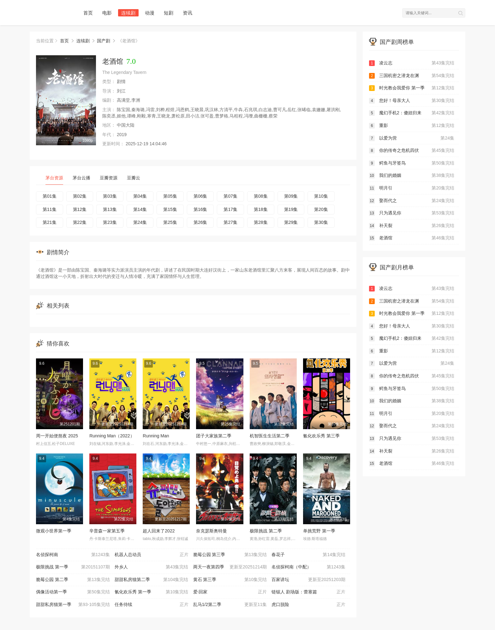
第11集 (50, 209)
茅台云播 (81, 177)
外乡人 (151, 567)
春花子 (308, 555)
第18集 (261, 209)
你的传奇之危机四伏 (411, 150)
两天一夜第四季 (230, 567)
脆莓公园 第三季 (230, 555)
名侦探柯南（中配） (308, 567)
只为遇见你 (411, 213)
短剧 (168, 12)
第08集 (261, 196)
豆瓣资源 (108, 177)
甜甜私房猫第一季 (73, 605)
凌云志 (411, 63)
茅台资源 (54, 177)
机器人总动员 (151, 555)
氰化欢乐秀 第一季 (151, 592)
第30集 (321, 222)
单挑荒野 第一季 (319, 530)
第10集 (321, 196)
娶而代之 (411, 201)
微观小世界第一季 (53, 530)
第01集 (50, 196)
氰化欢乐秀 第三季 (321, 435)
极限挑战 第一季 (73, 567)
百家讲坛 (308, 580)
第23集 (110, 222)
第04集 (140, 196)
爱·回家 (230, 592)
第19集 (291, 209)
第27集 (230, 222)
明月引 (411, 188)
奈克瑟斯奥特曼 (211, 530)
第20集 (321, 209)
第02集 (80, 196)
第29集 (291, 222)
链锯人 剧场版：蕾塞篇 (308, 592)
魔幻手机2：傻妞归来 (411, 113)
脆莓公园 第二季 (73, 580)
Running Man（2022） (111, 435)
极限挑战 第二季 (266, 530)
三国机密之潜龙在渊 (411, 76)
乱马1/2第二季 (230, 605)
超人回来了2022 (159, 530)
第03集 (110, 196)
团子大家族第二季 (213, 435)
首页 (88, 12)
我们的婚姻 (411, 175)
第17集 (230, 209)
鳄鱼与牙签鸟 (411, 163)
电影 (107, 12)
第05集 (170, 196)
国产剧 (103, 40)
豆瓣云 (133, 177)
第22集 (80, 222)
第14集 (140, 209)
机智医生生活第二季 (269, 435)
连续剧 (128, 12)
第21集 (50, 222)
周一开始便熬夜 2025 (57, 435)
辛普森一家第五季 (107, 530)
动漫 (149, 12)
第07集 (230, 196)
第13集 (110, 209)
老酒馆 (411, 238)
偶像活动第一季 (73, 592)
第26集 (200, 222)
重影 (411, 126)
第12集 (80, 209)
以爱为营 (411, 138)
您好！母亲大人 (411, 101)
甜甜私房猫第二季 (151, 580)
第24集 (140, 222)
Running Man (156, 435)
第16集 (200, 209)
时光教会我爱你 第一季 (411, 88)
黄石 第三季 (230, 580)
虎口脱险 (308, 605)
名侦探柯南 (73, 555)
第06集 (200, 196)
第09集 (291, 196)
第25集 (170, 222)
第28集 (261, 222)
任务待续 (151, 605)
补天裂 (411, 226)
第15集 (170, 209)
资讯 (187, 12)
